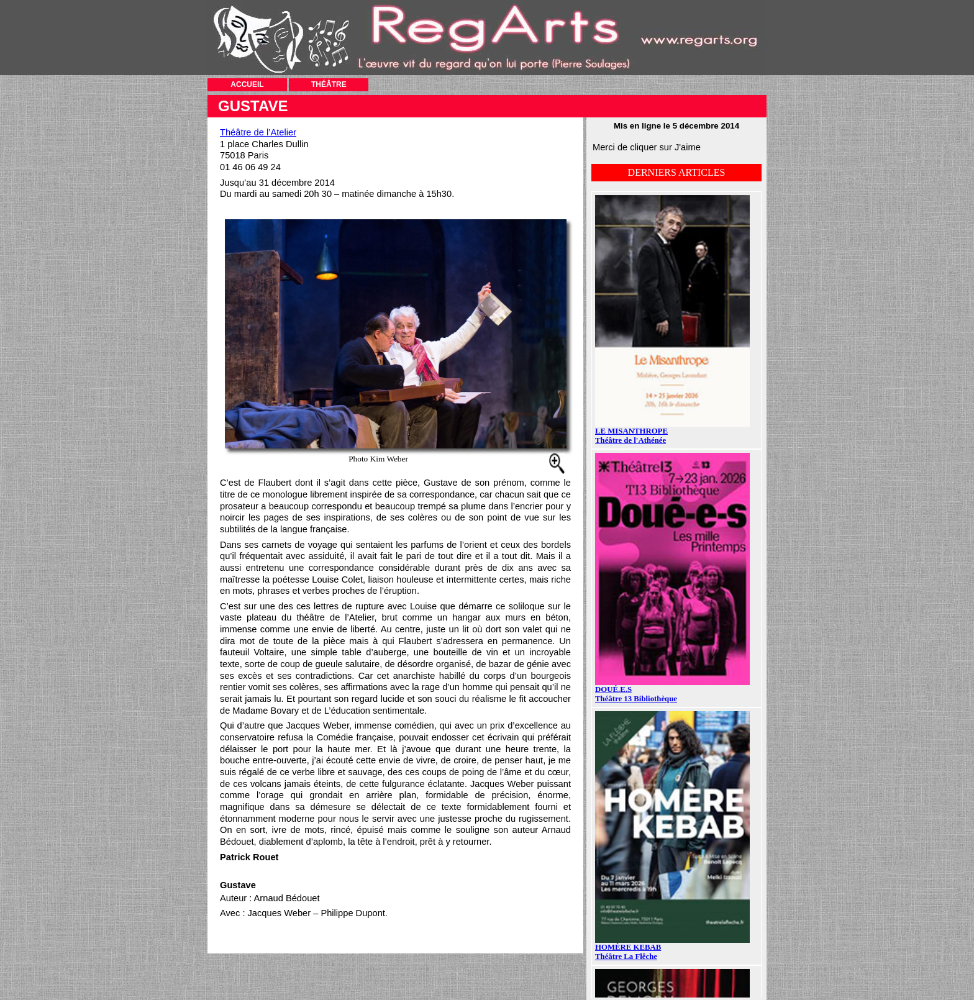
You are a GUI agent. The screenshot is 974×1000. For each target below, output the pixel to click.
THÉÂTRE (329, 84)
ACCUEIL (246, 84)
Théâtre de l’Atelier (258, 132)
